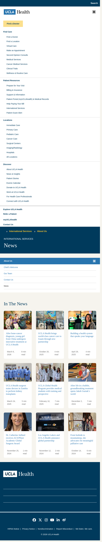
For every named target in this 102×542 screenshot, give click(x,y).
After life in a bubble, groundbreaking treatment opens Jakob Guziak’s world (81, 389)
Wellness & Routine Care (17, 73)
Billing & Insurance (14, 90)
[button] (50, 209)
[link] (34, 520)
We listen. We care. (84, 529)
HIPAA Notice (13, 529)
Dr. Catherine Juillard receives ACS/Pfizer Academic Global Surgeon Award (15, 439)
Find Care (7, 32)
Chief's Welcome (11, 267)
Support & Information (16, 95)
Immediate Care (13, 125)
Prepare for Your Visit (15, 86)
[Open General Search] (93, 3)
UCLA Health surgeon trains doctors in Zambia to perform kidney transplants (17, 389)
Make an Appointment (16, 50)
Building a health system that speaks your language (81, 335)
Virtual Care (12, 46)
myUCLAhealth (10, 220)
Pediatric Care (13, 134)
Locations (7, 120)
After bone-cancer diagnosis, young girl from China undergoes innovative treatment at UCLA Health (16, 339)
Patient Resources (11, 80)
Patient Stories (13, 178)
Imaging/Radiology (14, 148)
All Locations (12, 157)
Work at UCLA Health (16, 192)
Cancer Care (12, 139)
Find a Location (13, 41)
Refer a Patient (10, 214)
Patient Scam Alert (14, 113)
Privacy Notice (28, 529)
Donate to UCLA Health (16, 187)
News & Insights (13, 174)
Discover (7, 164)
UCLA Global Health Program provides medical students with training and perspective (50, 389)
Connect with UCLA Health (18, 201)
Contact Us (8, 224)
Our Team (8, 273)
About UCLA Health (15, 169)
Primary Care (12, 130)
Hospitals (10, 152)
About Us (42, 231)
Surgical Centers (14, 143)
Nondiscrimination (45, 529)
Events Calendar (14, 183)
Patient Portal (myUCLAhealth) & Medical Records (28, 99)
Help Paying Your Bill (15, 104)
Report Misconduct (64, 529)
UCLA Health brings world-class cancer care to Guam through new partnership (49, 337)
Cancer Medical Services (17, 64)
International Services (16, 108)
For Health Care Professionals (19, 196)
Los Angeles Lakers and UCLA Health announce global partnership (49, 438)
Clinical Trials (12, 68)
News (6, 286)
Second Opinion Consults (17, 55)
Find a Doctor (12, 37)
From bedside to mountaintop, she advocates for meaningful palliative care (81, 439)
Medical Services (14, 59)
